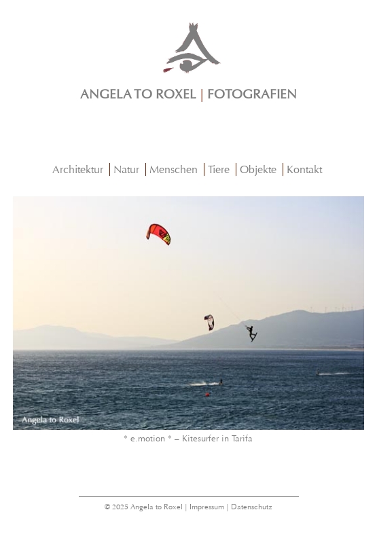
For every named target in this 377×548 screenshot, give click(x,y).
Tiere (219, 169)
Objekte (258, 169)
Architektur (77, 169)
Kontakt (304, 169)
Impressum (207, 507)
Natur (126, 169)
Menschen (173, 169)
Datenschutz (251, 507)
